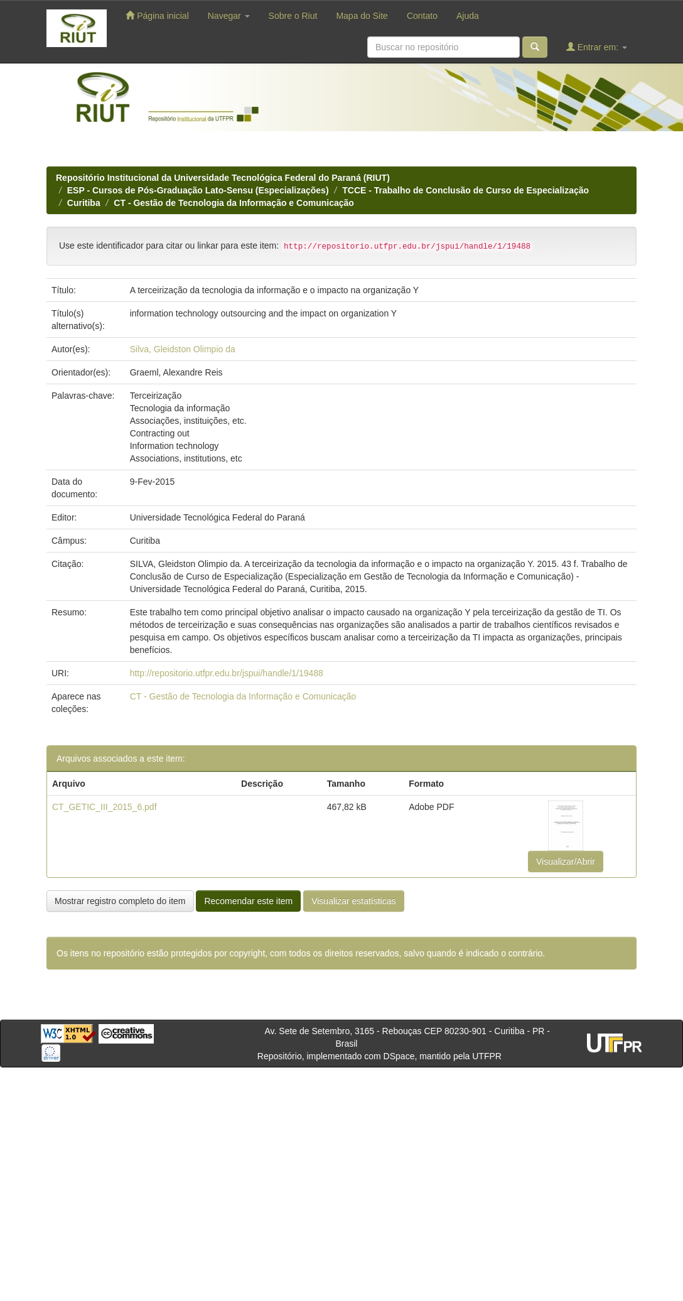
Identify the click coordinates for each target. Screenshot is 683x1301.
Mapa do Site (362, 16)
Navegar (229, 16)
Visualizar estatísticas (353, 901)
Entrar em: (596, 46)
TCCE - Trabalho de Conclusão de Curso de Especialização (465, 190)
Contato (422, 16)
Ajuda (467, 16)
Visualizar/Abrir (565, 861)
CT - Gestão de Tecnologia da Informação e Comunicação (233, 203)
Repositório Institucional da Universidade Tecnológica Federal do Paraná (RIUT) (223, 178)
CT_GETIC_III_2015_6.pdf (104, 807)
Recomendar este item (248, 901)
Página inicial (157, 15)
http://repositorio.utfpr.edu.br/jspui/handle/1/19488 (226, 673)
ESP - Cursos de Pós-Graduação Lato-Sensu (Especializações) (198, 190)
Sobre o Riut (293, 16)
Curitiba (83, 203)
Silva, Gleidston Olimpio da (182, 349)
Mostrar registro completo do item (120, 901)
